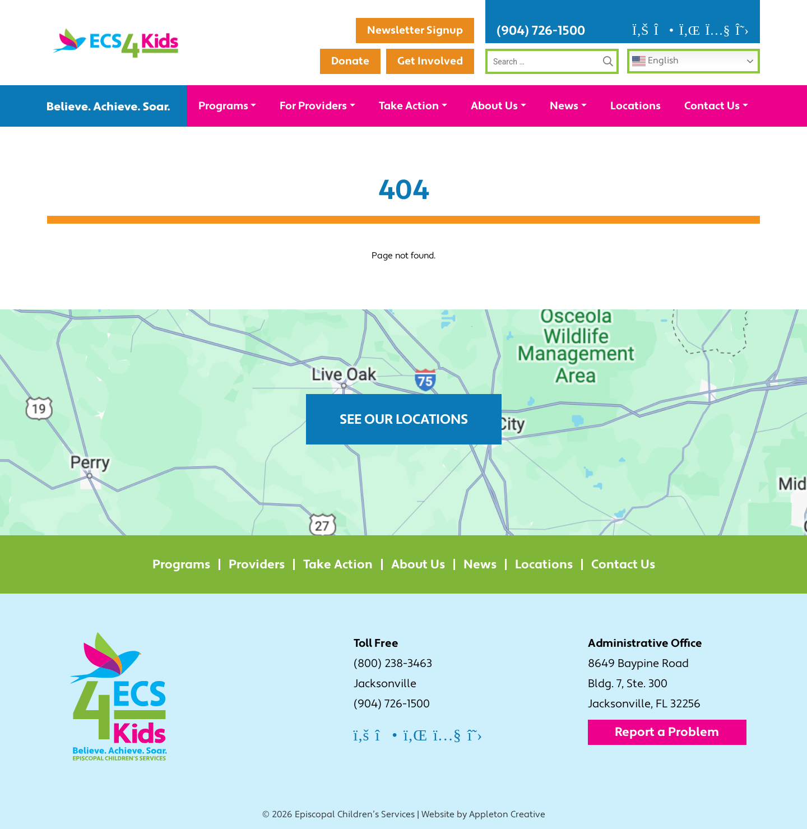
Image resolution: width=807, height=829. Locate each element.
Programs (223, 106)
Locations (635, 106)
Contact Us (712, 106)
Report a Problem (667, 732)
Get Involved (430, 61)
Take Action (409, 106)
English (655, 61)
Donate (350, 61)
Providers (257, 564)
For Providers (313, 106)
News (564, 106)
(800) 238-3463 (393, 663)
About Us (494, 106)
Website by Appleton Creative (483, 814)
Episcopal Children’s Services (355, 814)
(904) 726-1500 (541, 30)
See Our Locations (404, 419)
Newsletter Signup (415, 30)
